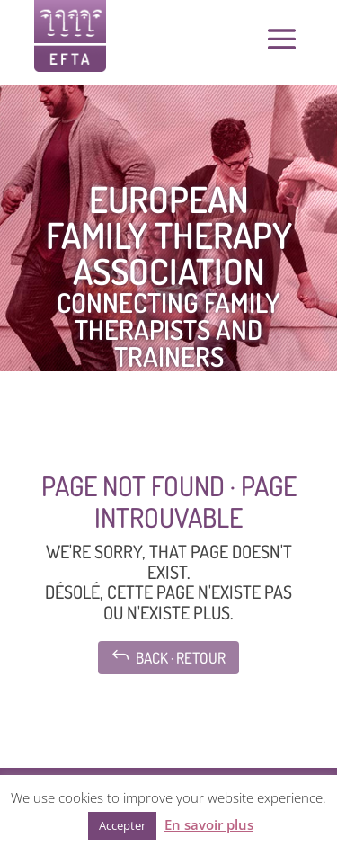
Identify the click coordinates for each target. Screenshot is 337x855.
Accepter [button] (122, 825)
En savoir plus (208, 824)
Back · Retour (168, 656)
